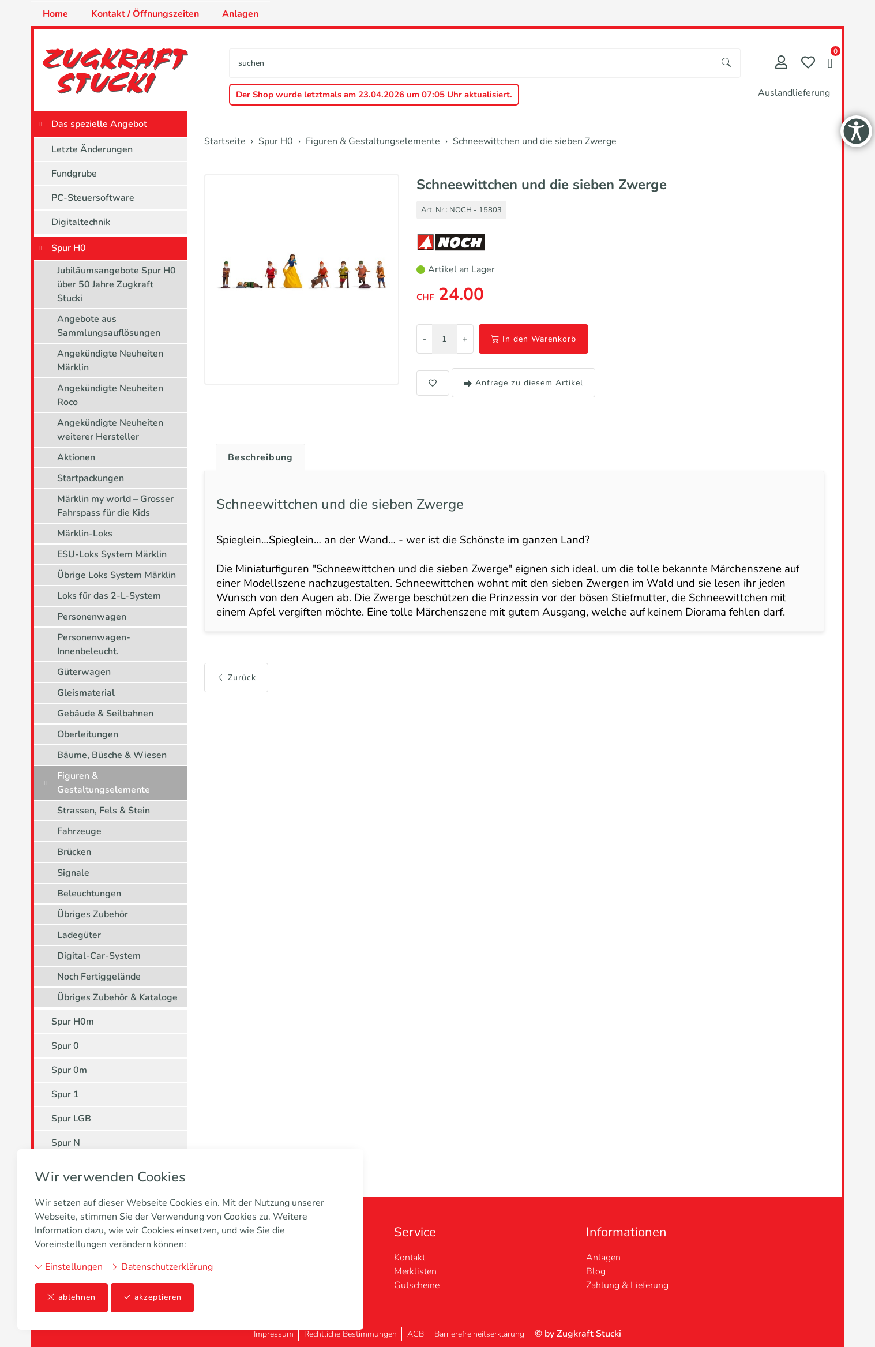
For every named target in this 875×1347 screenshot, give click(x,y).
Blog (596, 1271)
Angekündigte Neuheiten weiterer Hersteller (110, 430)
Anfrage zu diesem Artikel (523, 382)
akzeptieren (152, 1298)
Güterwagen (84, 672)
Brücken (74, 852)
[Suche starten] (727, 63)
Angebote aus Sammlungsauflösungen (108, 326)
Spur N (65, 1142)
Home (55, 13)
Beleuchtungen (89, 893)
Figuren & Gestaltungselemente (103, 783)
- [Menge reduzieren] (424, 338)
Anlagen (240, 13)
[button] (830, 65)
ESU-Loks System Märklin (112, 554)
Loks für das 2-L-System (109, 596)
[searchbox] (471, 63)
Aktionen (76, 457)
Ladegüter (79, 935)
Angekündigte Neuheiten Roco (110, 395)
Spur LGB (71, 1118)
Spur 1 (65, 1094)
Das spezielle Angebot (99, 124)
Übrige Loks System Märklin (116, 575)
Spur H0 (68, 248)
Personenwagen (91, 616)
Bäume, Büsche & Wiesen (112, 755)
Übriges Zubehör (92, 914)
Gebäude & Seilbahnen (105, 713)
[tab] (256, 454)
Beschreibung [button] (261, 457)
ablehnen (71, 1298)
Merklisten (415, 1271)
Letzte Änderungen (92, 149)
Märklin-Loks (84, 533)
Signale (73, 872)
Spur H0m (72, 1021)
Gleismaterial (86, 692)
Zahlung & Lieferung (627, 1285)
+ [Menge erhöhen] (465, 338)
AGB (415, 1334)
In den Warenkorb (533, 339)
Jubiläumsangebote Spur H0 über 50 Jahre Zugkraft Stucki (116, 284)
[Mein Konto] (781, 63)
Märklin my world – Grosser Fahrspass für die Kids (115, 506)
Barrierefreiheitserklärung (479, 1334)
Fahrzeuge (79, 831)
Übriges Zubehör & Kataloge (117, 997)
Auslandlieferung (794, 93)
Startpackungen (90, 478)
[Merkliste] (808, 63)
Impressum (274, 1334)
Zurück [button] (236, 679)
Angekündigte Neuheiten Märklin (110, 360)
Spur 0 (65, 1046)
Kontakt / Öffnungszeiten (145, 13)
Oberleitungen (87, 734)
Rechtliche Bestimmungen (350, 1334)
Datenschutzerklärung (162, 1266)
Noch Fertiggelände (99, 976)
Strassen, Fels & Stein (103, 810)
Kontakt (409, 1257)
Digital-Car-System (99, 956)
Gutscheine (417, 1285)
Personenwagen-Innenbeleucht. (93, 644)
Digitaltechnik (80, 222)
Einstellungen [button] (69, 1266)
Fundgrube (74, 173)
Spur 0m (69, 1070)
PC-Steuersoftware (92, 198)
